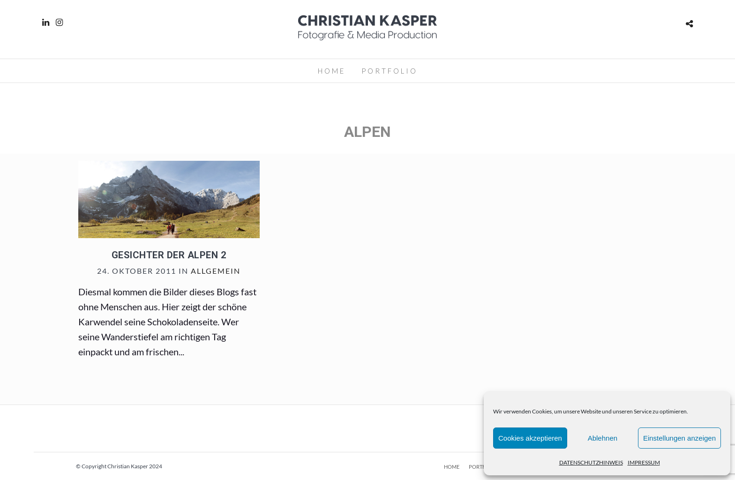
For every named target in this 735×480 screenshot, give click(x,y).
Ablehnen (602, 438)
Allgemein (215, 270)
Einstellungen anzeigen (679, 438)
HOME (331, 71)
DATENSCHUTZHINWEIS (591, 462)
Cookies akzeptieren (530, 438)
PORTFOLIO (389, 71)
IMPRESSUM (644, 462)
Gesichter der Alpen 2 (169, 255)
